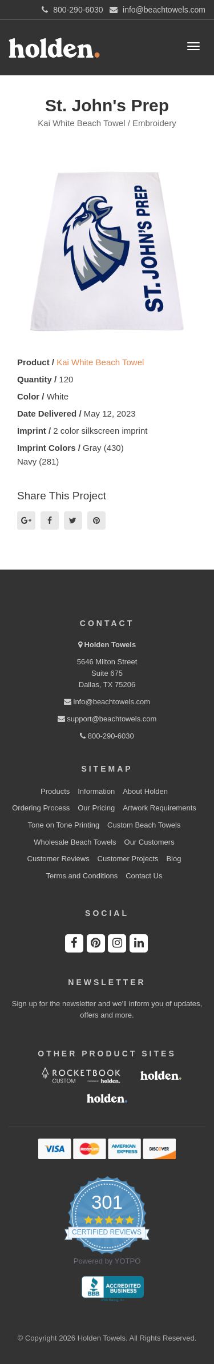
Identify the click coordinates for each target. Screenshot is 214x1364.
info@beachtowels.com (107, 701)
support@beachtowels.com (107, 719)
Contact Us (144, 875)
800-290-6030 (107, 736)
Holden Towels (110, 644)
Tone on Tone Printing (64, 825)
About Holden (145, 791)
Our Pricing (96, 808)
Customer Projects (128, 858)
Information (96, 791)
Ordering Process (41, 808)
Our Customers (149, 842)
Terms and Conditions (82, 875)
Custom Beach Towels (143, 825)
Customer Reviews (58, 858)
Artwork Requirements (159, 808)
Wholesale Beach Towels (75, 842)
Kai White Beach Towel (100, 362)
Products (55, 791)
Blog (173, 858)
